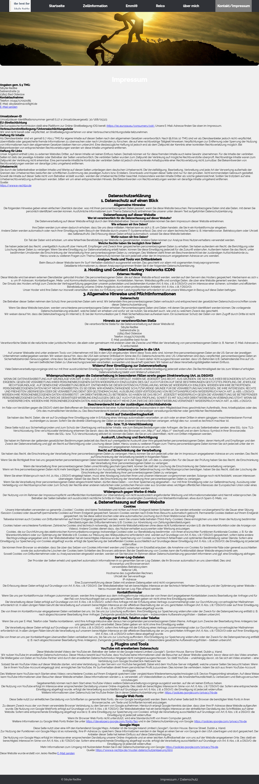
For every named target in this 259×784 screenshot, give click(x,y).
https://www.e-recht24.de (15, 185)
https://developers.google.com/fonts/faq (112, 721)
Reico (160, 6)
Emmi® (132, 6)
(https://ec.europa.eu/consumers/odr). (131, 125)
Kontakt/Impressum (233, 6)
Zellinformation (95, 6)
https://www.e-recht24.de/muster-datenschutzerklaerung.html (134, 750)
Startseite (57, 6)
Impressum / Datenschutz (179, 779)
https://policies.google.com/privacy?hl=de (191, 692)
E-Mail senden (8, 107)
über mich (191, 6)
